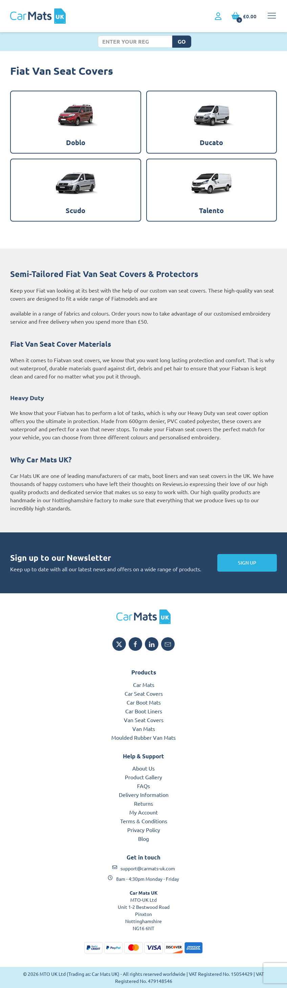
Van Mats (143, 728)
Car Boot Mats (144, 702)
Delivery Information (144, 794)
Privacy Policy (143, 829)
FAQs (143, 785)
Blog (143, 838)
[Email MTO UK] (168, 644)
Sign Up (247, 562)
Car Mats (143, 684)
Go (182, 41)
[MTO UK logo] (143, 616)
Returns (143, 803)
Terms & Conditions (143, 821)
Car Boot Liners (143, 711)
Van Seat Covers (143, 719)
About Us (143, 768)
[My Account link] (218, 16)
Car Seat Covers (144, 693)
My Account (143, 812)
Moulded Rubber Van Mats (143, 737)
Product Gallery (143, 777)
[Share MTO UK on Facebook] (135, 644)
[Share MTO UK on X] (119, 644)
